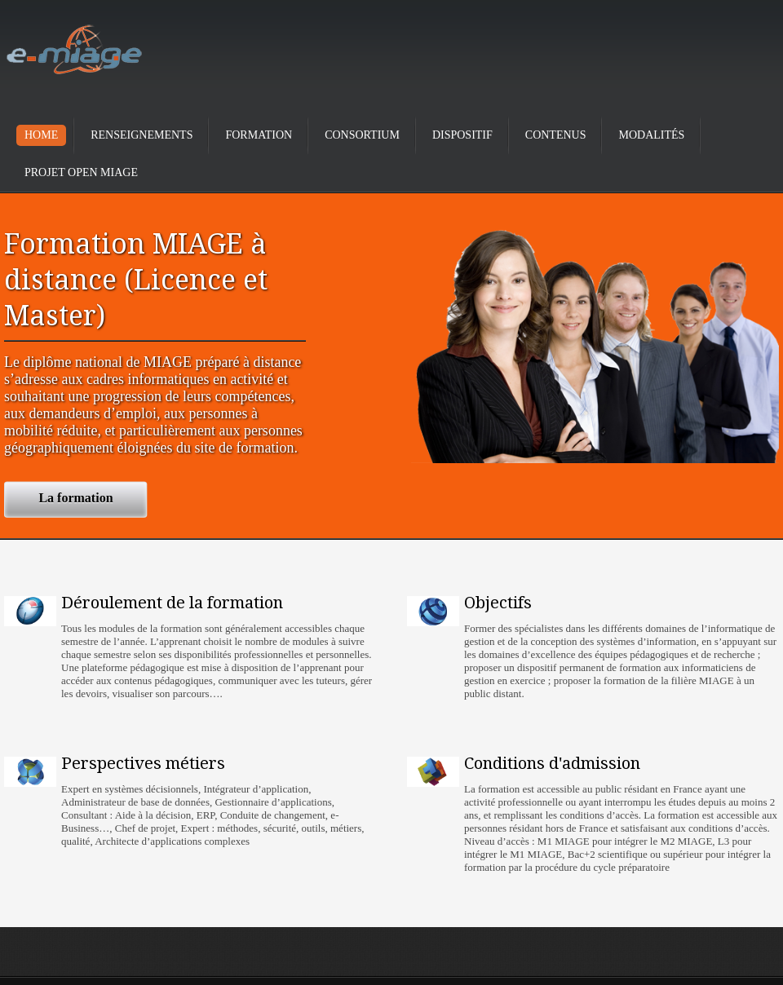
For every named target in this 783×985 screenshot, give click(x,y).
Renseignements (141, 135)
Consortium (362, 135)
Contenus (555, 135)
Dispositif (462, 135)
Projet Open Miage (81, 172)
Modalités (651, 135)
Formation (258, 135)
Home (41, 135)
